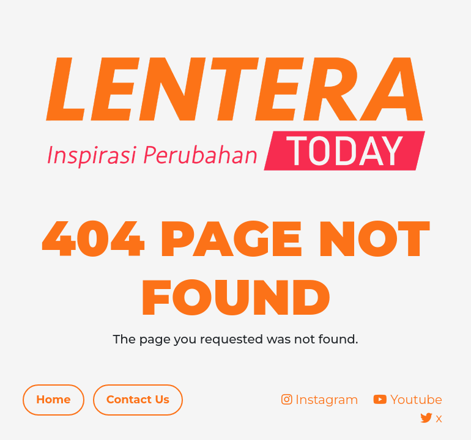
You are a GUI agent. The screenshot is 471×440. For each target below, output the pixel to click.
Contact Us (137, 399)
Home (53, 399)
